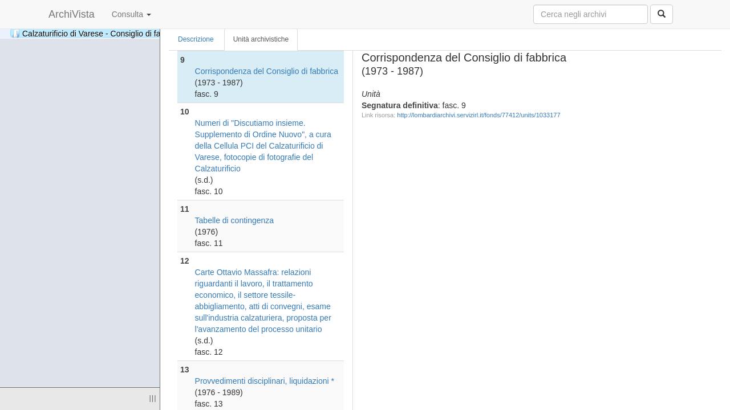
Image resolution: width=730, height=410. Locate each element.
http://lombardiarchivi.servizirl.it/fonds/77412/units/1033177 (478, 115)
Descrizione (196, 39)
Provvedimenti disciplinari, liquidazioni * (264, 381)
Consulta (131, 14)
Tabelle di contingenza (234, 220)
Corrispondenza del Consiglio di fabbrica (266, 71)
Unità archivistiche (261, 39)
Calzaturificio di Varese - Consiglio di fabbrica (131, 33)
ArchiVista (71, 14)
